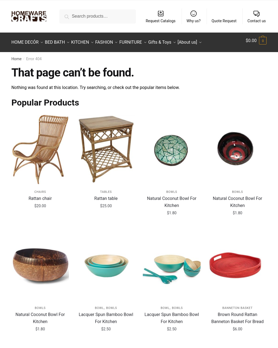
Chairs (40, 188)
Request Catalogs (161, 16)
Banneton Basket (237, 305)
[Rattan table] (106, 146)
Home (16, 55)
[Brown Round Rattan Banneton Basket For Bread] (237, 262)
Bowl (99, 305)
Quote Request (223, 21)
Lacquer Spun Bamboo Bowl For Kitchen (106, 315)
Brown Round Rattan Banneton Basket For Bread (237, 315)
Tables (106, 188)
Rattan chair (40, 195)
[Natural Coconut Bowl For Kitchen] (171, 146)
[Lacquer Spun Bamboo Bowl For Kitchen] (106, 262)
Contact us (257, 16)
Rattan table (106, 195)
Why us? (194, 16)
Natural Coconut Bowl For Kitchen (172, 199)
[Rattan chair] (40, 146)
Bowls (171, 188)
